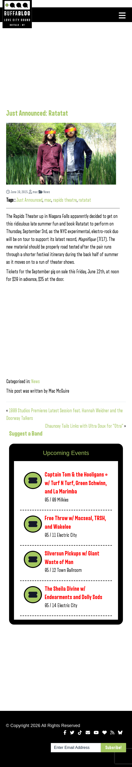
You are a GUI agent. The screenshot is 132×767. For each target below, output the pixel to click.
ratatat (85, 200)
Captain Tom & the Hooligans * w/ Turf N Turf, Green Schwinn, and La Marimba (76, 483)
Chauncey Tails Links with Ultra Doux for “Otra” (84, 426)
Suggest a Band (25, 433)
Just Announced (29, 200)
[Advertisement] (63, 65)
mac (33, 192)
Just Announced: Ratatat (37, 113)
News (44, 192)
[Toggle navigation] (122, 15)
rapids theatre (65, 200)
